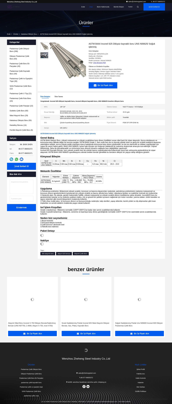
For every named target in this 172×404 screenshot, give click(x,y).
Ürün (91, 7)
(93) (19, 57)
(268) (19, 50)
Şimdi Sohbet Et (154, 7)
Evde (83, 7)
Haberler (141, 382)
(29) (19, 115)
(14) (18, 125)
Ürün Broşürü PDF (99, 63)
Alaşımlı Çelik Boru (80, 254)
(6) (21, 130)
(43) (20, 65)
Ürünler (15, 34)
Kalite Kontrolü (141, 378)
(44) (20, 72)
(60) (19, 111)
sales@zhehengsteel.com (136, 1)
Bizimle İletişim (119, 7)
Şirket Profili (141, 369)
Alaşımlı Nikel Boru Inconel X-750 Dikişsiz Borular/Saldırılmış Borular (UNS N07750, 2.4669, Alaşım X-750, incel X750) (32, 324)
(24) (20, 99)
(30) (21, 80)
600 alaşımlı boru (48, 254)
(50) (21, 120)
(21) (21, 93)
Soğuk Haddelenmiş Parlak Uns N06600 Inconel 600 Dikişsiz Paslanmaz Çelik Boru (139, 324)
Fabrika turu (141, 374)
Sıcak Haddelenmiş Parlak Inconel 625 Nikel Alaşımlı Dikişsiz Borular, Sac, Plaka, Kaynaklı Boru (85, 324)
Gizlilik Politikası (140, 391)
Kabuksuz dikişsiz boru (29, 34)
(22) (21, 106)
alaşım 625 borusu (64, 254)
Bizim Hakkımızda (103, 7)
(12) (20, 87)
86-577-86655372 (158, 1)
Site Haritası (140, 387)
